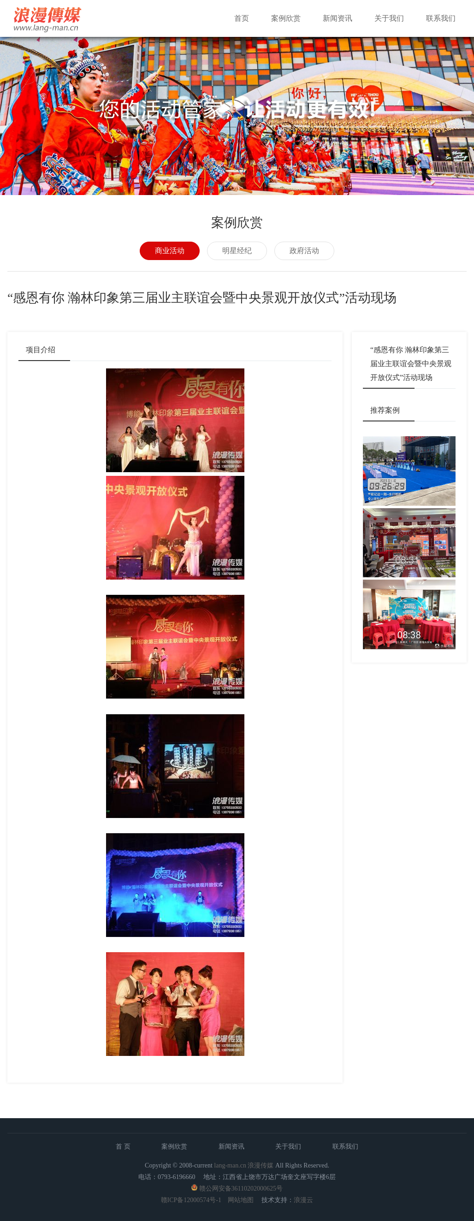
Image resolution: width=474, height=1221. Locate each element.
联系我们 (441, 18)
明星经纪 (237, 251)
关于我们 (389, 18)
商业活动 (169, 251)
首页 (241, 18)
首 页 (123, 1146)
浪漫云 (303, 1200)
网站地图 (241, 1200)
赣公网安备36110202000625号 (241, 1188)
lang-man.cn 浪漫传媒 (243, 1165)
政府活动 (304, 251)
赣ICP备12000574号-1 (191, 1200)
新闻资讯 (337, 18)
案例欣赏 (286, 18)
